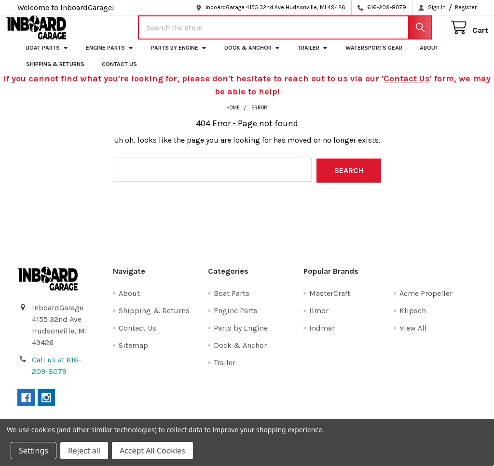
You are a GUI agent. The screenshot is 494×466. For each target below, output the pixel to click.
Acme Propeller (426, 301)
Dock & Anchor (252, 56)
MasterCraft (329, 301)
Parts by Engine (179, 56)
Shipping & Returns (55, 72)
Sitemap (133, 353)
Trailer (313, 56)
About (429, 56)
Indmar (322, 335)
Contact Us (119, 72)
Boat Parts (47, 56)
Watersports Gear (373, 56)
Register (466, 7)
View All (413, 335)
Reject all (84, 450)
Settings (33, 450)
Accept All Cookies (152, 450)
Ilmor (319, 318)
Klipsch (412, 318)
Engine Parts (110, 56)
